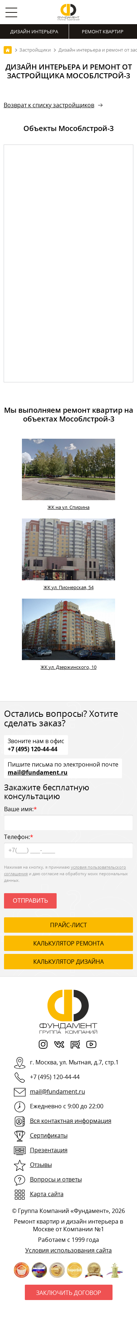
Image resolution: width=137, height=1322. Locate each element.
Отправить (30, 901)
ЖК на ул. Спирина (68, 507)
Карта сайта (47, 1194)
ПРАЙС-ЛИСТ (68, 925)
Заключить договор (68, 1293)
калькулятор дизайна (68, 962)
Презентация (49, 1150)
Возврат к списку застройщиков (49, 105)
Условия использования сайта (68, 1250)
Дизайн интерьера (34, 31)
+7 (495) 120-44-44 (32, 748)
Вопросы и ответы (56, 1179)
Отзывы (41, 1165)
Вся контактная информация (70, 1121)
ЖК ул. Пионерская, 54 (68, 587)
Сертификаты (49, 1135)
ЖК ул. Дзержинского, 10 (68, 667)
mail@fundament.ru (38, 772)
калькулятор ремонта (68, 943)
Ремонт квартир (102, 31)
